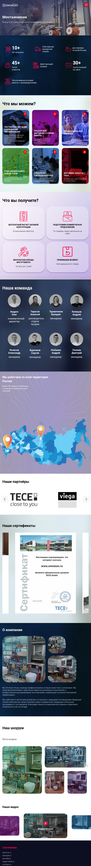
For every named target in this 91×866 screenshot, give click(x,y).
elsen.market (7, 785)
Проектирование (9, 821)
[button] (86, 398)
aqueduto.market (9, 767)
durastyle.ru (6, 755)
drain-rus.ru (6, 791)
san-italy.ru (6, 758)
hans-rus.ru (6, 752)
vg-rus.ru (5, 797)
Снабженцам (7, 812)
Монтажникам (8, 815)
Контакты (6, 824)
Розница (5, 809)
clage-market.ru (8, 761)
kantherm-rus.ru (8, 788)
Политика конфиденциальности (15, 854)
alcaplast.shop (8, 782)
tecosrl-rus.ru (7, 794)
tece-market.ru (8, 779)
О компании (9, 803)
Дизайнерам (7, 818)
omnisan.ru (6, 764)
